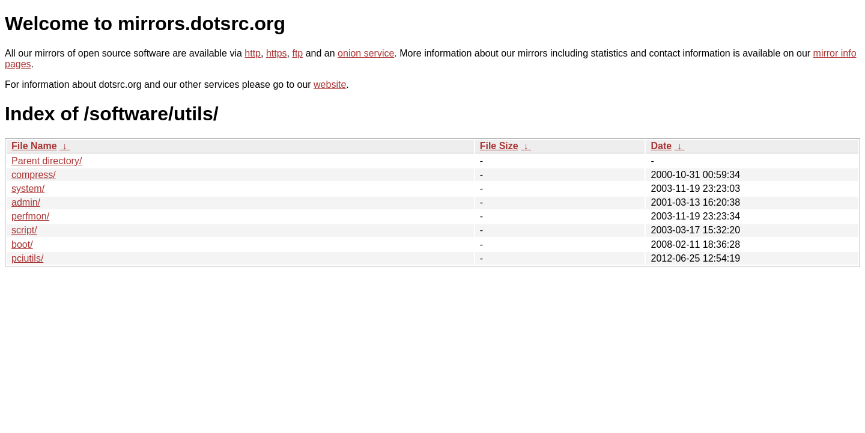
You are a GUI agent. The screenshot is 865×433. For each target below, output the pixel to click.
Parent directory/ (46, 161)
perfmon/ (30, 216)
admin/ (25, 202)
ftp (297, 53)
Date (661, 146)
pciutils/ (27, 258)
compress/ (33, 175)
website (330, 84)
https (276, 53)
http (252, 53)
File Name (34, 146)
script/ (24, 230)
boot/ (22, 244)
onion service (366, 53)
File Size (499, 146)
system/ (27, 188)
